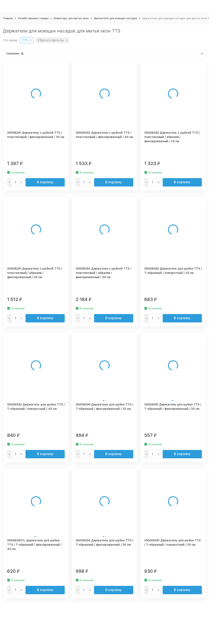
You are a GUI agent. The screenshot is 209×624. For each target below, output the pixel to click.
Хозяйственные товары (33, 18)
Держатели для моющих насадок (115, 18)
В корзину (45, 182)
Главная (8, 18)
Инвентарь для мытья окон (71, 18)
